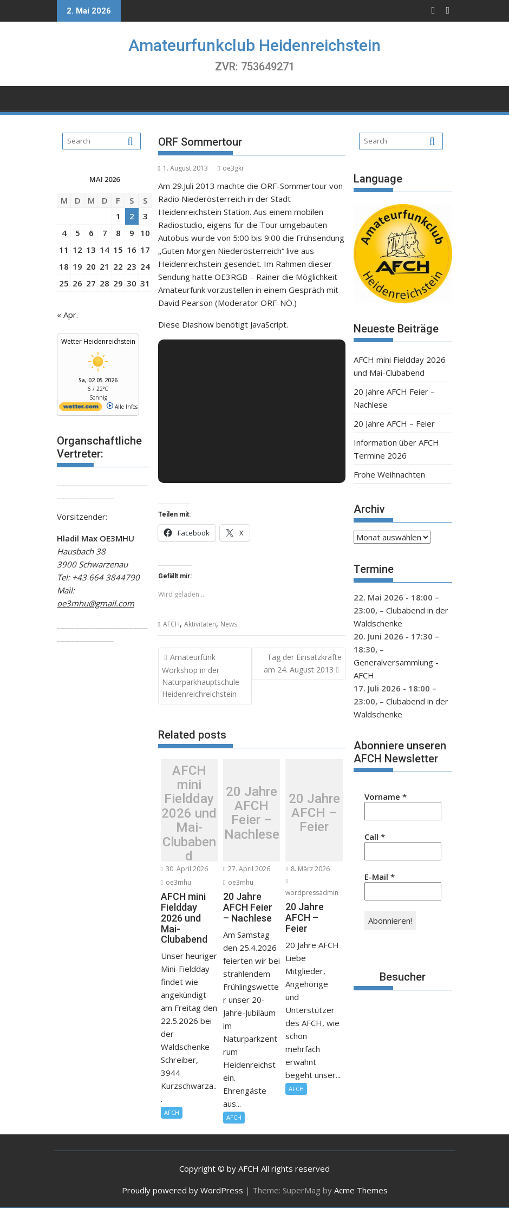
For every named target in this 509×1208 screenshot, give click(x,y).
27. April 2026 (246, 868)
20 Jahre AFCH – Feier (314, 813)
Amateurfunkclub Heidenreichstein (254, 45)
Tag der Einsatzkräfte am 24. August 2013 (303, 663)
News (228, 624)
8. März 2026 (307, 868)
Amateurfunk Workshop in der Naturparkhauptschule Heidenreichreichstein (200, 675)
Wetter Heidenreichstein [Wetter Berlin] (98, 341)
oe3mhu (176, 882)
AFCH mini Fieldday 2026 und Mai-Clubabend (189, 813)
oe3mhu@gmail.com (95, 603)
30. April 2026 (184, 868)
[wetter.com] (80, 409)
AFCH (171, 624)
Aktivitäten (200, 624)
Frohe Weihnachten (389, 474)
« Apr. (67, 314)
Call (374, 836)
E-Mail (379, 876)
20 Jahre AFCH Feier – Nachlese (251, 813)
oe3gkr (231, 168)
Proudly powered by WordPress (182, 1190)
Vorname (385, 796)
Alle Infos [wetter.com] (122, 406)
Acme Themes (361, 1190)
